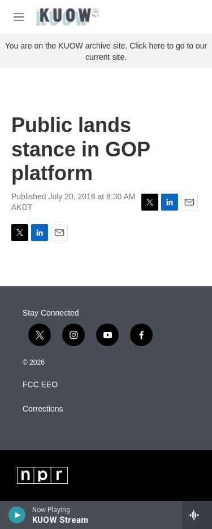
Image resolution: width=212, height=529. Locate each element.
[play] (17, 515)
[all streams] (197, 515)
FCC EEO (40, 385)
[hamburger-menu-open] (18, 17)
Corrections (43, 409)
